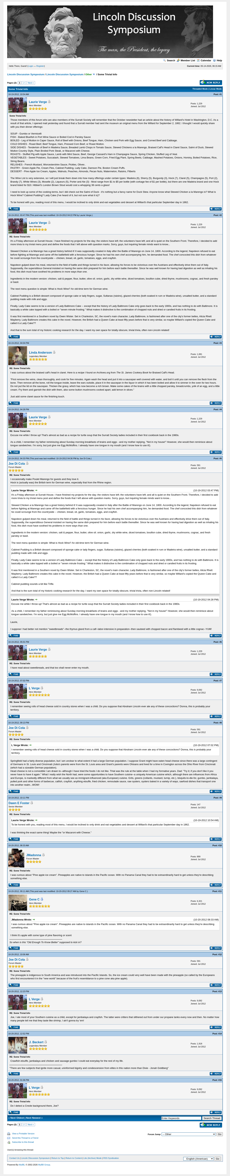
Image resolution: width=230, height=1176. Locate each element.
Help (217, 60)
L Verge (34, 688)
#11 (220, 891)
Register (40, 66)
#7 (220, 680)
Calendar (204, 60)
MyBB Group (44, 1165)
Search (169, 60)
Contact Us (14, 1158)
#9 (220, 798)
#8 (220, 723)
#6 (220, 642)
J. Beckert (36, 1042)
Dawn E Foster (18, 803)
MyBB (21, 1165)
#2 (220, 215)
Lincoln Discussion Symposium (25, 74)
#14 (220, 1033)
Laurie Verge (38, 102)
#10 (220, 845)
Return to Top (57, 1158)
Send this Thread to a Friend (25, 1138)
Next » (31, 83)
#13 (220, 991)
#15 (220, 1080)
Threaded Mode (200, 89)
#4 (220, 409)
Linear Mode (215, 89)
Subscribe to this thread (23, 1142)
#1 (220, 94)
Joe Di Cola (85, 458)
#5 (220, 458)
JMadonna (33, 855)
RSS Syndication (111, 1158)
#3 (220, 343)
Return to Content (74, 1158)
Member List (186, 60)
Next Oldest (17, 1117)
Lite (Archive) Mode (93, 1158)
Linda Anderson (40, 352)
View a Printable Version (23, 1133)
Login (30, 66)
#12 (220, 954)
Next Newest (33, 1117)
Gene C (82, 891)
